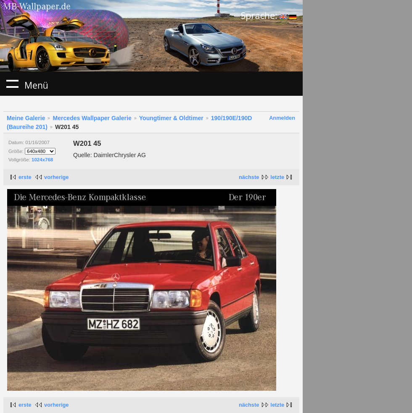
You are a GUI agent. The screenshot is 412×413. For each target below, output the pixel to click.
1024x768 (42, 159)
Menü (12, 83)
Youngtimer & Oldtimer (171, 118)
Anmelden (282, 118)
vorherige (56, 177)
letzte (277, 177)
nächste (249, 177)
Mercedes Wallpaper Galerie (92, 118)
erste (25, 177)
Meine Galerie (26, 118)
